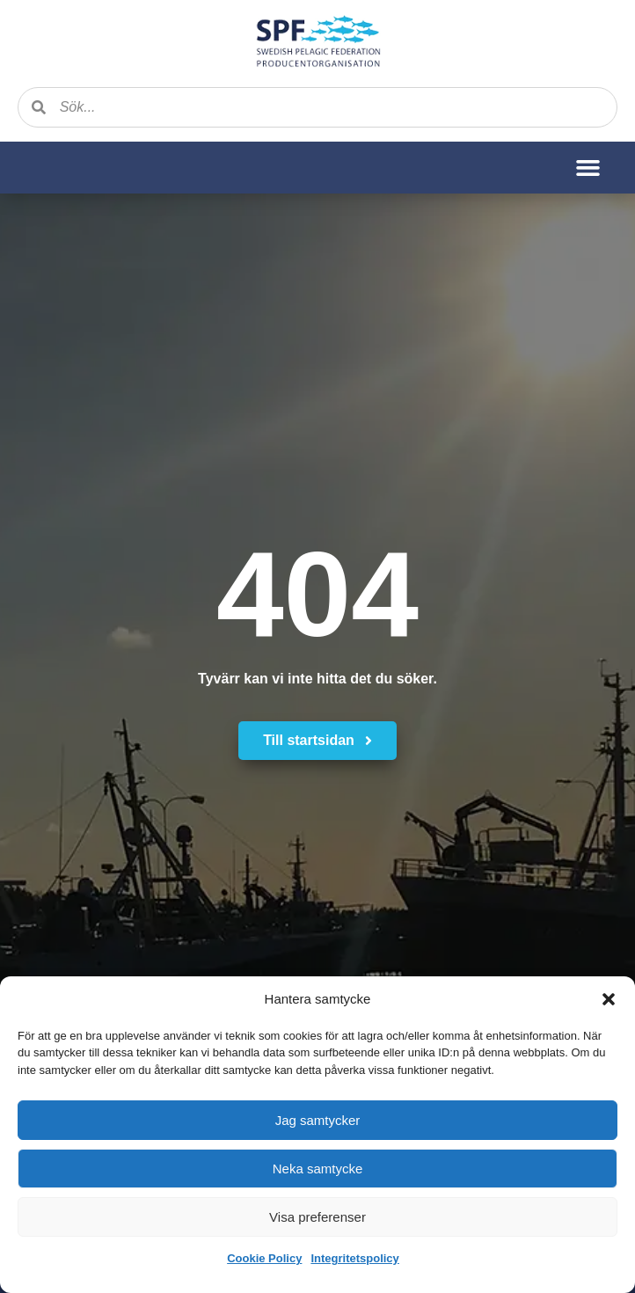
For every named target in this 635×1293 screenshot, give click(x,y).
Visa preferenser (317, 1216)
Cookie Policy (264, 1258)
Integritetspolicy (354, 1258)
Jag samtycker (318, 1120)
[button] (608, 999)
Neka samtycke (318, 1168)
